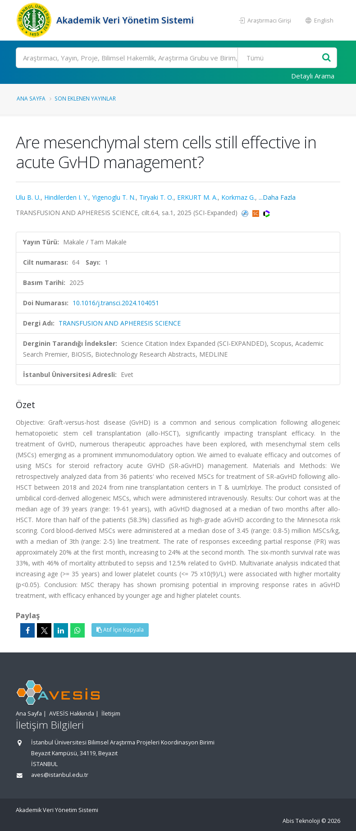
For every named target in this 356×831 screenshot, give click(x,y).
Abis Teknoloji (301, 821)
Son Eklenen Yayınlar (85, 98)
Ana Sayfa (31, 98)
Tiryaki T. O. (156, 197)
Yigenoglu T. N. (114, 197)
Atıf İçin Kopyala (120, 630)
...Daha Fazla (277, 197)
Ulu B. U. (28, 197)
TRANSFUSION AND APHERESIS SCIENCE (120, 323)
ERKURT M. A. (197, 197)
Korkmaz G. (238, 197)
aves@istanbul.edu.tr (59, 775)
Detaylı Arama (312, 75)
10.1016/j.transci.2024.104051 (116, 302)
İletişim (110, 713)
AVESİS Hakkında (71, 713)
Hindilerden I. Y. (66, 197)
